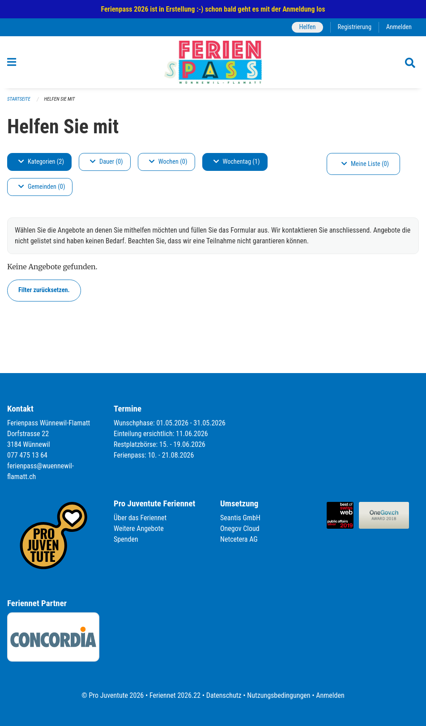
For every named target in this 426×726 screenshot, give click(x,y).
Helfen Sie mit (59, 99)
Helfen (307, 27)
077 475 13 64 (27, 455)
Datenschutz (224, 695)
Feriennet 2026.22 (174, 695)
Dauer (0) (106, 162)
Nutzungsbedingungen (278, 695)
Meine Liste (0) (365, 164)
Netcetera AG (239, 539)
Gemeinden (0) (41, 187)
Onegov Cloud (240, 528)
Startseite (18, 99)
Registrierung (354, 27)
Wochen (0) (168, 162)
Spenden (126, 539)
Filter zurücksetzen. (44, 290)
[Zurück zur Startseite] (213, 62)
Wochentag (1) (236, 162)
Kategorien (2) (41, 162)
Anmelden (399, 27)
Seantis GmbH (240, 518)
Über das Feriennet (140, 518)
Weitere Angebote (139, 528)
